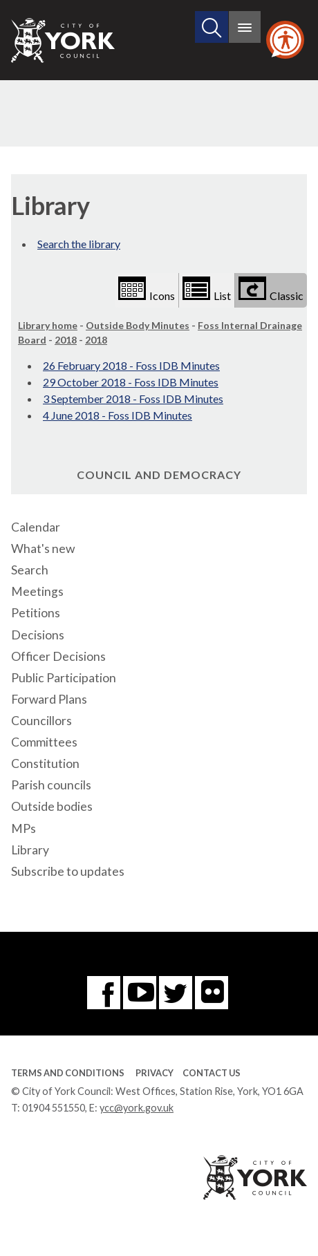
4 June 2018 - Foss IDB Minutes (117, 415)
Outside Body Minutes (137, 325)
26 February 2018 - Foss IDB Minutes (131, 365)
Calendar (35, 527)
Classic (270, 289)
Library (30, 850)
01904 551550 (53, 1108)
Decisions (37, 635)
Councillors (41, 720)
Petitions (35, 613)
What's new (43, 548)
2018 (66, 340)
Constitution (45, 763)
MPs (23, 828)
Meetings (37, 591)
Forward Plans (49, 699)
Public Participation (63, 678)
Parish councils (51, 785)
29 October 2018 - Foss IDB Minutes (130, 381)
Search (29, 570)
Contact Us (212, 1072)
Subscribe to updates (67, 871)
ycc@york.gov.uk (137, 1108)
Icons (146, 289)
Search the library (78, 243)
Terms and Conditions (67, 1072)
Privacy (154, 1072)
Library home (47, 325)
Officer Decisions (58, 656)
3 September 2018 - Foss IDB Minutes (133, 398)
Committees (44, 742)
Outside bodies (52, 806)
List (207, 289)
